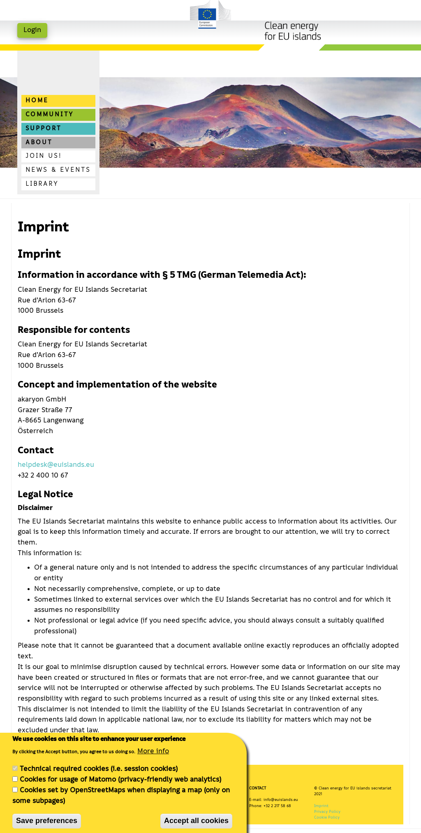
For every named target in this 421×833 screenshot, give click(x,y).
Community (49, 114)
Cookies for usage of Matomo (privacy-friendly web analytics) (120, 785)
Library (41, 184)
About (38, 142)
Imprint (321, 806)
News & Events (58, 170)
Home (37, 100)
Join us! (43, 156)
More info (153, 756)
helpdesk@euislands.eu (56, 464)
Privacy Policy (327, 812)
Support (43, 128)
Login (32, 30)
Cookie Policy (327, 817)
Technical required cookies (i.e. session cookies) (99, 774)
